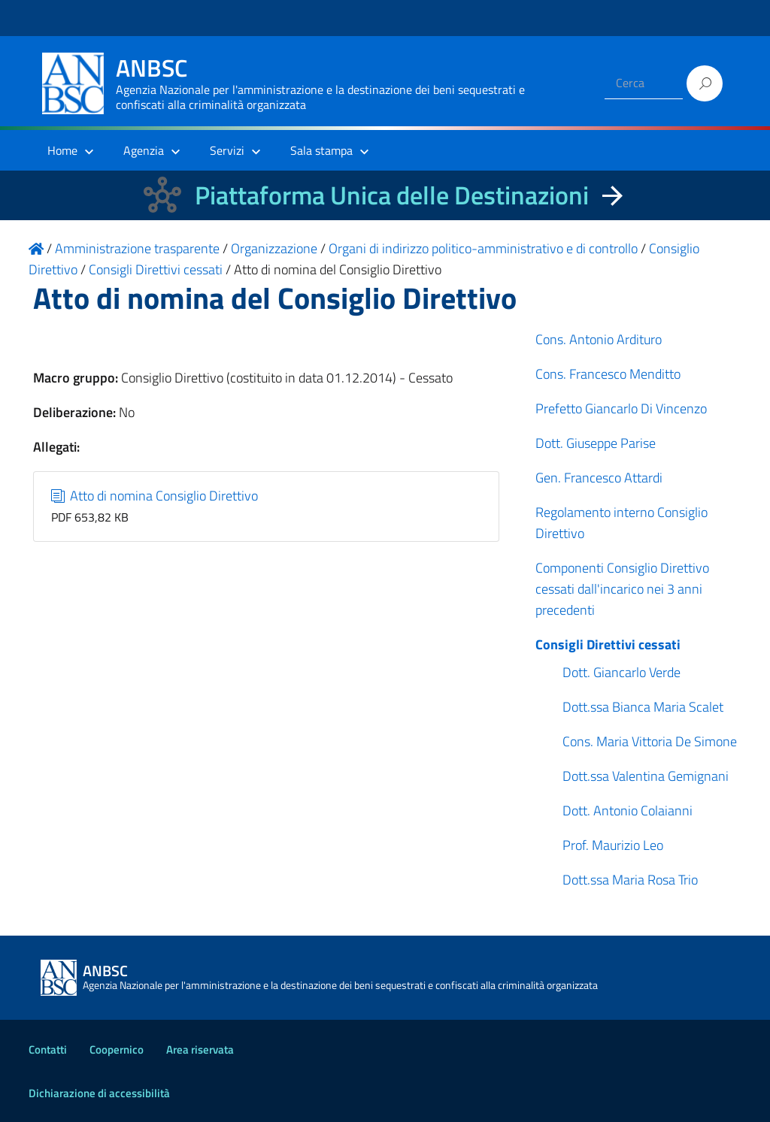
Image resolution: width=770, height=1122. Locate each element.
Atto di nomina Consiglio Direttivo (155, 495)
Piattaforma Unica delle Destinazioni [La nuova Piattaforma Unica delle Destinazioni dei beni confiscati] (392, 195)
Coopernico (116, 1049)
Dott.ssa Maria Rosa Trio (630, 879)
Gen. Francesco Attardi (598, 477)
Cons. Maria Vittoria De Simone (649, 741)
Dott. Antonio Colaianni (627, 810)
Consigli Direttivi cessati (608, 644)
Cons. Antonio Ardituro (598, 339)
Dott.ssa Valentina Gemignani (645, 776)
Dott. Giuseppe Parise (595, 443)
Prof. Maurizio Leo (612, 845)
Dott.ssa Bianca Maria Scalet (642, 707)
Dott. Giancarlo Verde (621, 672)
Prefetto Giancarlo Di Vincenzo (621, 408)
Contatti (48, 1049)
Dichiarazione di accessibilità (99, 1093)
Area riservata (200, 1049)
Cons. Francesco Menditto (608, 374)
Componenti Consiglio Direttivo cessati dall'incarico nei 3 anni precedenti (622, 589)
